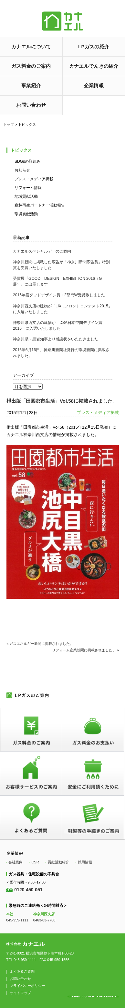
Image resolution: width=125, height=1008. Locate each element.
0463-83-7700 (44, 920)
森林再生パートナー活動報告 (40, 205)
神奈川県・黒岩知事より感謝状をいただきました (55, 339)
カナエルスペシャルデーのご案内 (42, 251)
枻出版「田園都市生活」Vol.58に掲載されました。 (61, 401)
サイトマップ (20, 993)
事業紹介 (31, 85)
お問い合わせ (31, 105)
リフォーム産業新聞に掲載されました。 (84, 650)
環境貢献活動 (26, 214)
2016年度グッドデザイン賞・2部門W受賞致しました (59, 295)
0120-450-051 (28, 889)
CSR (35, 862)
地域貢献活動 (26, 196)
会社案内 (15, 862)
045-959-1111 (17, 920)
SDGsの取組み (27, 161)
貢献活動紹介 (58, 862)
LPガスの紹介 (93, 46)
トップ (8, 124)
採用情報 (85, 862)
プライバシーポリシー (27, 986)
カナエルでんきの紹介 (94, 66)
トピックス (21, 150)
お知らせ (22, 170)
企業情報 (94, 85)
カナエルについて (31, 46)
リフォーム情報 (28, 187)
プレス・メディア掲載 (34, 179)
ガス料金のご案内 (31, 66)
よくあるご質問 (22, 971)
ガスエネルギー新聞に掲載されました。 (41, 644)
